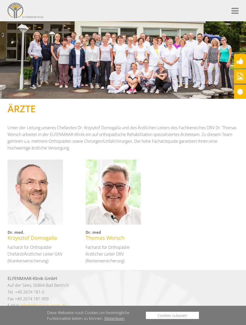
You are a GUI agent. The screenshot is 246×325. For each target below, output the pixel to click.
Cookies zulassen (172, 315)
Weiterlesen (114, 318)
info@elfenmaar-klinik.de (43, 305)
